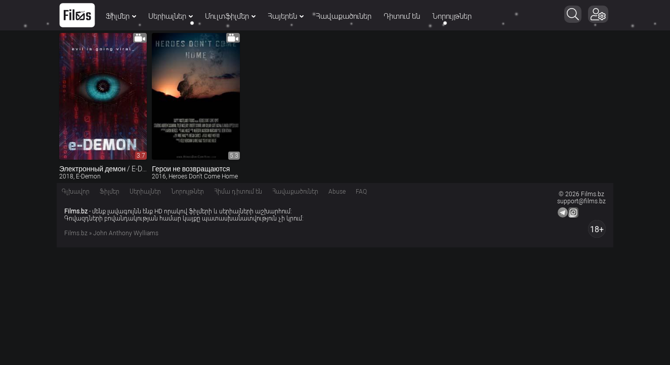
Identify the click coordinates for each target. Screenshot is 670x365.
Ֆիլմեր (121, 16)
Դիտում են (402, 16)
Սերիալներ (170, 16)
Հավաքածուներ (343, 16)
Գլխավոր (76, 191)
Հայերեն (286, 16)
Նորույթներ (452, 16)
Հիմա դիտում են (238, 191)
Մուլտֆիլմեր (230, 16)
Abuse (337, 191)
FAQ (361, 191)
